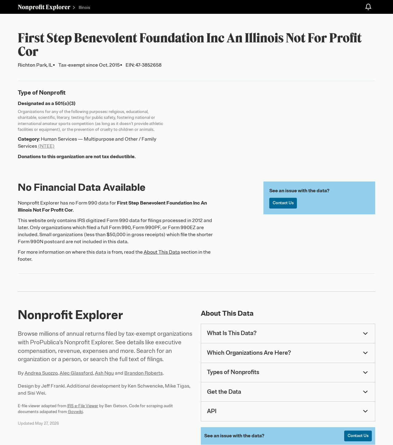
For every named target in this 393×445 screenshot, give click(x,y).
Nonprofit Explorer (44, 7)
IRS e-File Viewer (82, 405)
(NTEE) (46, 146)
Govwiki (75, 411)
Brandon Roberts (143, 373)
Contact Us (283, 203)
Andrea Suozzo (41, 373)
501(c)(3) (65, 103)
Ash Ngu (104, 373)
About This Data (162, 252)
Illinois (84, 7)
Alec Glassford (76, 373)
